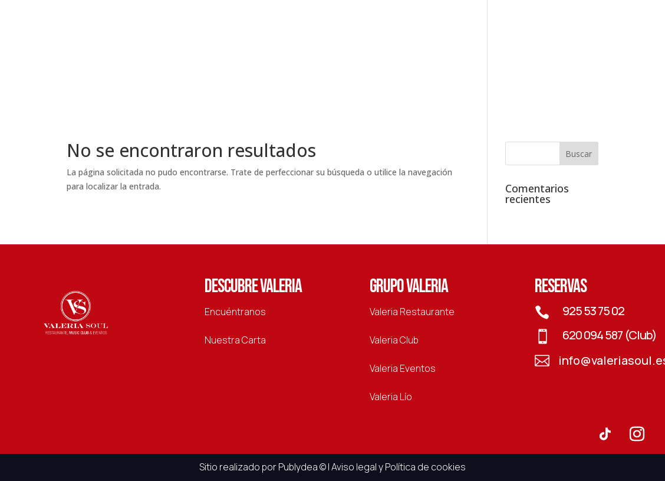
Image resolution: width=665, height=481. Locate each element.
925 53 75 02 (593, 311)
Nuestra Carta (235, 339)
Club (279, 62)
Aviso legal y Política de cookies (398, 466)
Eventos (426, 62)
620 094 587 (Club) (609, 335)
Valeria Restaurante (412, 311)
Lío (471, 62)
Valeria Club (394, 339)
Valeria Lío (391, 396)
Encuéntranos (235, 311)
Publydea (298, 466)
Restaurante (218, 62)
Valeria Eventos (403, 368)
